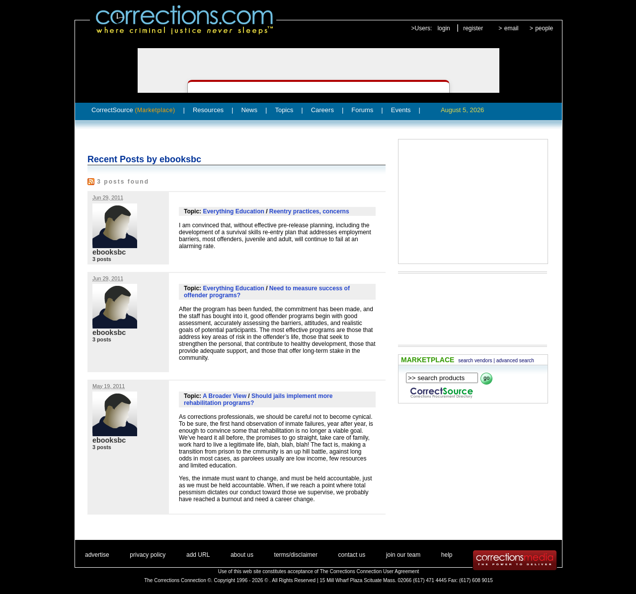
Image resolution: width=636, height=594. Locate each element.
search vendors (475, 360)
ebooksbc (109, 252)
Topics (284, 110)
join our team (403, 554)
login (443, 28)
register (473, 28)
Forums (362, 110)
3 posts (101, 259)
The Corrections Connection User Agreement (369, 571)
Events (401, 110)
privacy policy (147, 554)
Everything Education (233, 211)
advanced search (515, 360)
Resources (208, 110)
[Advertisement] (473, 201)
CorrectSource (133, 110)
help (447, 554)
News (249, 110)
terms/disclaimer (296, 554)
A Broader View (224, 396)
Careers (322, 110)
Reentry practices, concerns (309, 211)
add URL (198, 554)
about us (242, 554)
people (544, 28)
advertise (97, 554)
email (511, 28)
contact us (352, 554)
